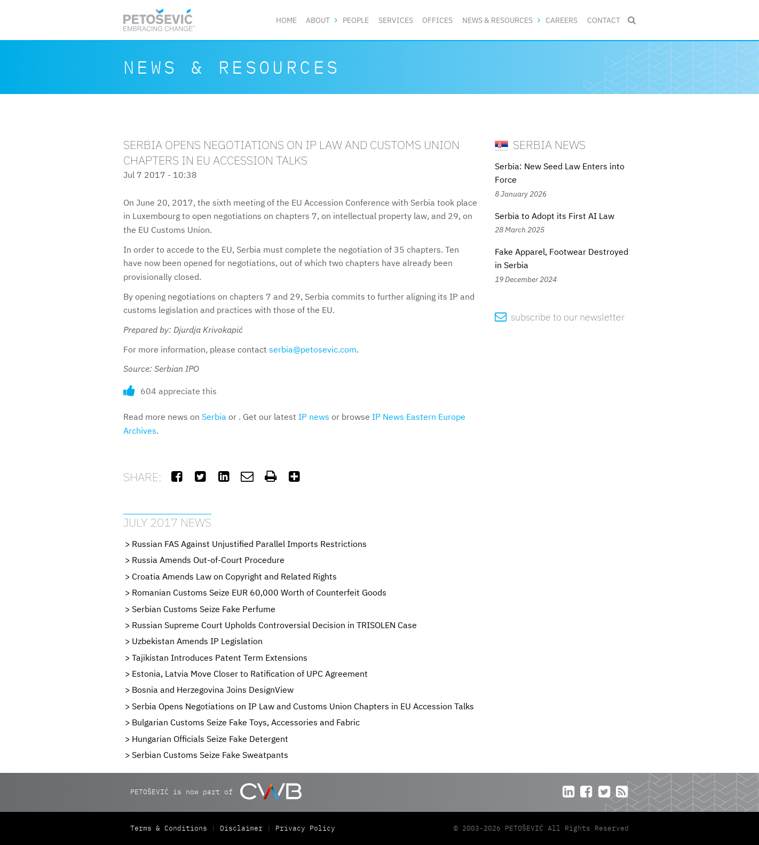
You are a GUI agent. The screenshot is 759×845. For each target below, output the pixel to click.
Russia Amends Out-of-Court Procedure (208, 559)
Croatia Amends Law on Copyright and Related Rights (234, 576)
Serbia (214, 416)
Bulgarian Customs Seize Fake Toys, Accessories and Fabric (246, 722)
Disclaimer (241, 828)
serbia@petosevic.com (313, 349)
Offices (437, 20)
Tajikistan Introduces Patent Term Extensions (219, 657)
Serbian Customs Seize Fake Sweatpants (210, 754)
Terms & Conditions (170, 828)
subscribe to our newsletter (559, 317)
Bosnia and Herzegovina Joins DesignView (213, 689)
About (318, 20)
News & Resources (497, 20)
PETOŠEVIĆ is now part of (216, 791)
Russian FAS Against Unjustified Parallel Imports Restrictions (249, 543)
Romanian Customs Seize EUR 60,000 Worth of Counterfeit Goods (259, 592)
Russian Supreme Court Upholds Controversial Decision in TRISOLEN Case (274, 625)
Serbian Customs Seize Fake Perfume (203, 609)
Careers (561, 20)
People (356, 20)
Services (395, 20)
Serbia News (540, 144)
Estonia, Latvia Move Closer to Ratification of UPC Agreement (250, 673)
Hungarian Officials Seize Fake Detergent (210, 738)
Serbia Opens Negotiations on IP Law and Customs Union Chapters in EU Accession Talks (303, 706)
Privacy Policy (305, 828)
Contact (603, 20)
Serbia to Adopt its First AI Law (554, 215)
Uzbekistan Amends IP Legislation (197, 641)
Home (286, 20)
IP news (313, 416)
